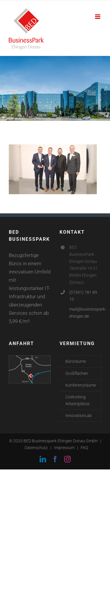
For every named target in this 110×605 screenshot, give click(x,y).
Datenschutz (36, 447)
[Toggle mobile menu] (98, 17)
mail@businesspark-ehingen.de (85, 313)
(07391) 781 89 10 (83, 296)
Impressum (64, 447)
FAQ (84, 447)
